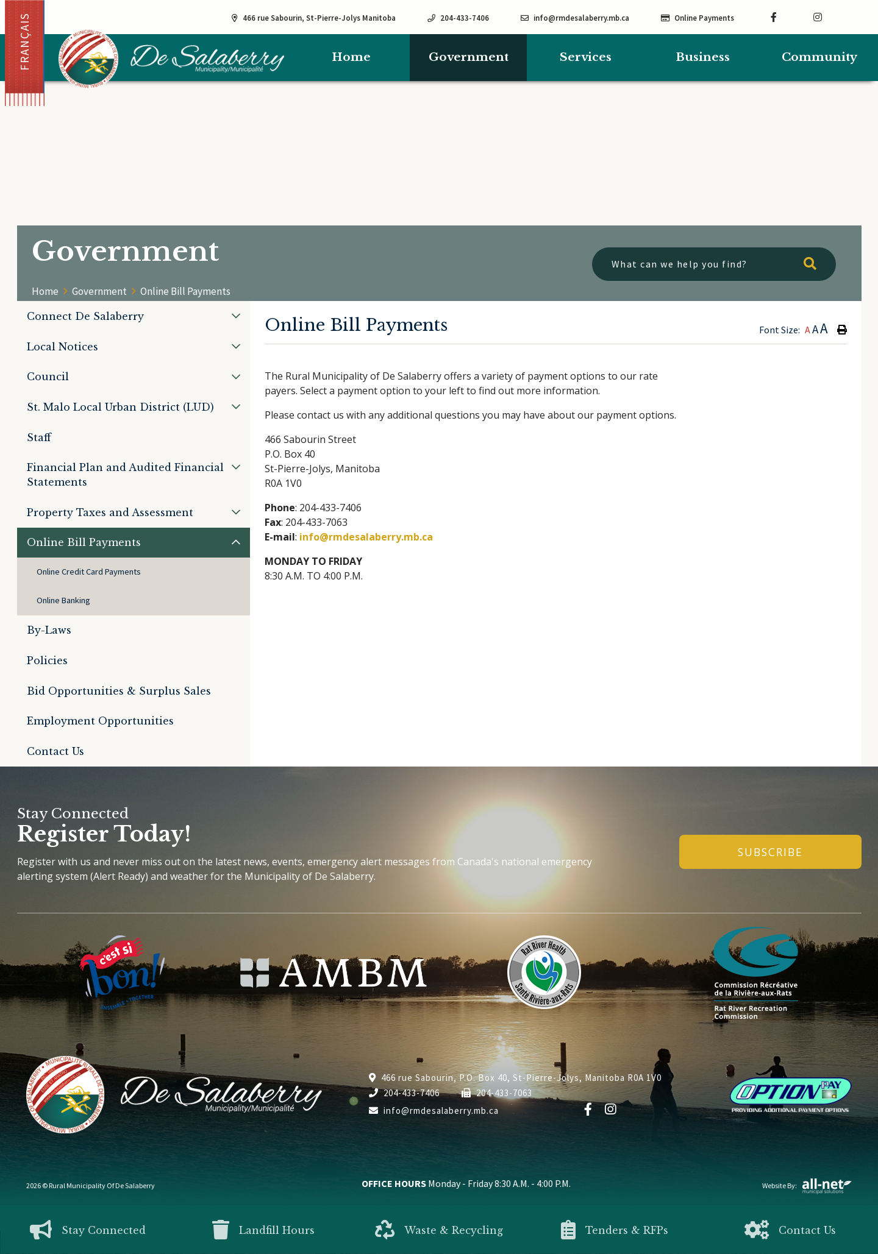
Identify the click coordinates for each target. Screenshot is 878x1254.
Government (99, 291)
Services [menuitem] (586, 57)
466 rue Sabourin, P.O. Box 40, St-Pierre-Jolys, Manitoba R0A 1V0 (515, 1077)
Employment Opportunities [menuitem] (100, 721)
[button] (236, 315)
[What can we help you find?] (714, 263)
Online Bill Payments (185, 291)
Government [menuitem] (469, 57)
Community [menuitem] (819, 57)
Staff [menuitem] (39, 437)
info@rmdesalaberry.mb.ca (366, 537)
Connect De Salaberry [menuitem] (85, 316)
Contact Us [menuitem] (55, 751)
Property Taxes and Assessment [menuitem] (110, 512)
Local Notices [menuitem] (62, 347)
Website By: (807, 1185)
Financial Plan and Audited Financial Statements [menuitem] (125, 474)
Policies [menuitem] (47, 660)
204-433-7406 (404, 1093)
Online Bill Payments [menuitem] (84, 542)
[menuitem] (351, 57)
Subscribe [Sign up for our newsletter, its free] (770, 852)
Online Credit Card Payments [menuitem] (89, 571)
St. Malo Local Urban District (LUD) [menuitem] (120, 407)
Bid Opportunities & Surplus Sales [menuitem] (119, 691)
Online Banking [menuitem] (63, 600)
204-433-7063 (497, 1093)
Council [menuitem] (48, 376)
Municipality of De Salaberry (171, 58)
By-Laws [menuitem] (49, 630)
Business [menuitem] (703, 57)
